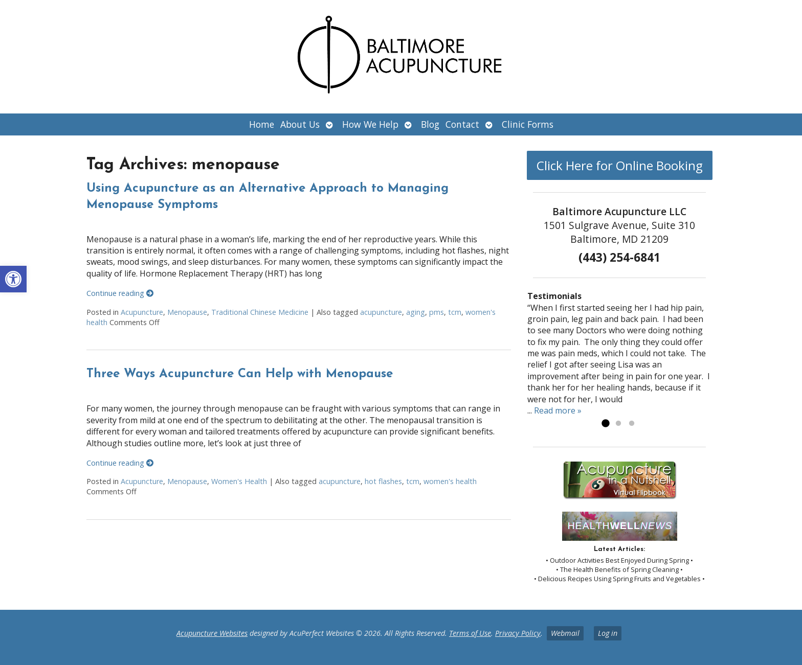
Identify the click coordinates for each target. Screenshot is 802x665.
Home (261, 124)
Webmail (565, 633)
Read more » (558, 410)
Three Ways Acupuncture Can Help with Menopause (239, 374)
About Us (300, 124)
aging (415, 312)
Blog (430, 124)
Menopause (187, 312)
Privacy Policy (518, 633)
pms (436, 312)
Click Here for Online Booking (620, 165)
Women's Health (239, 481)
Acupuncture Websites (212, 633)
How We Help (370, 124)
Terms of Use (470, 633)
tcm (454, 312)
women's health (450, 481)
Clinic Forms (527, 124)
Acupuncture (142, 312)
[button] (13, 279)
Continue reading (119, 293)
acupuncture (381, 312)
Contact (462, 124)
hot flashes (383, 481)
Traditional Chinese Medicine (259, 312)
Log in (607, 633)
